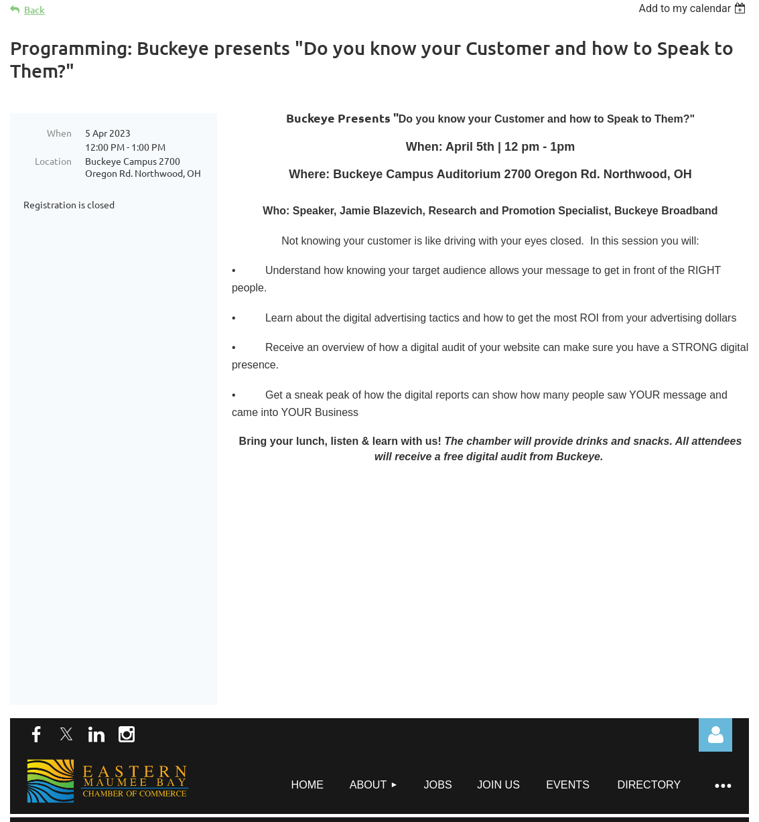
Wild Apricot (589, 808)
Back (34, 9)
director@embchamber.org (373, 755)
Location (53, 161)
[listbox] (693, 8)
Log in (715, 554)
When (59, 133)
